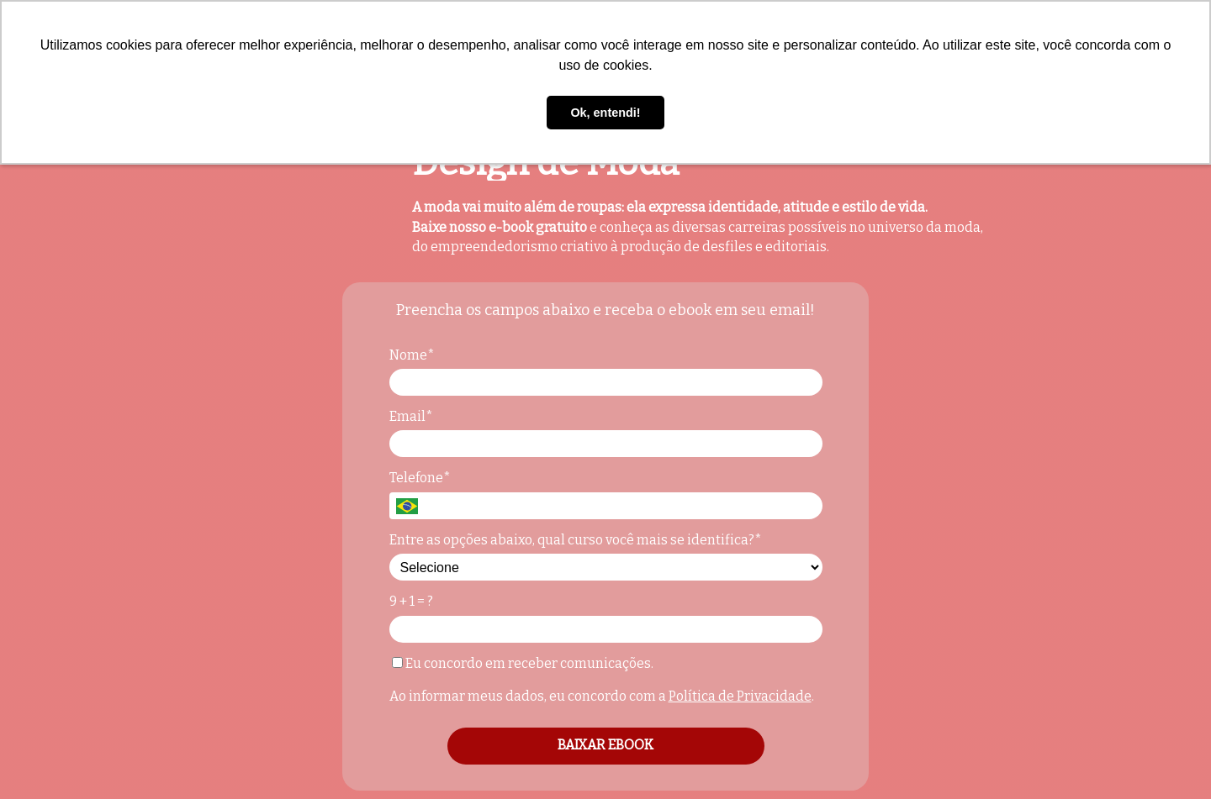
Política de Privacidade (740, 696)
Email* (411, 416)
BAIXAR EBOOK (605, 745)
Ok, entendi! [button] (605, 112)
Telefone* (420, 478)
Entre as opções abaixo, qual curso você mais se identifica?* (575, 540)
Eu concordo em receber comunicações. (522, 663)
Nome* (412, 355)
